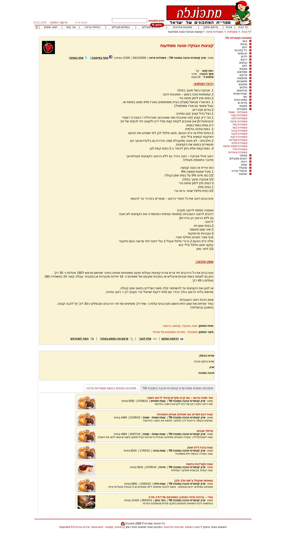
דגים (244, 47)
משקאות (242, 78)
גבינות (243, 44)
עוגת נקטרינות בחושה (199, 464)
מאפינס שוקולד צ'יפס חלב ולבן (193, 480)
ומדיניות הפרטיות (173, 527)
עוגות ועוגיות (240, 93)
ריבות (244, 161)
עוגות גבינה (159, 450)
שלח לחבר (145, 338)
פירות (162, 467)
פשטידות (232, 31)
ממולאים (242, 72)
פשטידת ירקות (239, 136)
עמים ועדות (240, 99)
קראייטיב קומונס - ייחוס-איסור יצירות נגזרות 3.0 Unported (92, 527)
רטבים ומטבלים (238, 158)
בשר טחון (160, 500)
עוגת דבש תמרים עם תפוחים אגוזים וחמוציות (185, 414)
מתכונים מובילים (151, 27)
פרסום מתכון (211, 27)
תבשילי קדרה (239, 170)
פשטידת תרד (239, 149)
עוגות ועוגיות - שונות (154, 417)
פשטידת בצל (240, 124)
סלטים (243, 87)
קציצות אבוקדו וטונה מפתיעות (185, 31)
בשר (244, 41)
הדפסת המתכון (170, 338)
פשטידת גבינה (239, 130)
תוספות (243, 174)
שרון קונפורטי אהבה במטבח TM (187, 57)
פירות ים (242, 102)
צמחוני (243, 155)
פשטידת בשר (239, 127)
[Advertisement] (79, 113)
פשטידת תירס (239, 143)
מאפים (243, 68)
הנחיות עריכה (92, 27)
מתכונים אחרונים (182, 27)
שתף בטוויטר (76, 57)
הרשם (63, 22)
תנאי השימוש (192, 527)
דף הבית (243, 27)
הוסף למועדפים (79, 338)
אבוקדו (186, 325)
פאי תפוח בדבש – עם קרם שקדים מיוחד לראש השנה (180, 397)
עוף (245, 96)
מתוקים (243, 84)
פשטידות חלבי (239, 118)
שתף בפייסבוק (100, 57)
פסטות (243, 106)
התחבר (54, 22)
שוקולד (243, 167)
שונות (244, 164)
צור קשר (71, 27)
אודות (229, 27)
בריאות (167, 325)
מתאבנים (242, 81)
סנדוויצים (242, 90)
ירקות (244, 59)
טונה (194, 325)
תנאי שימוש (50, 27)
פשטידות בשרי (239, 115)
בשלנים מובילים (121, 27)
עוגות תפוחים (158, 401)
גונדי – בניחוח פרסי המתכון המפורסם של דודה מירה (180, 497)
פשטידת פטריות (238, 140)
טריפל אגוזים (205, 431)
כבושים (243, 62)
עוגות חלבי (159, 483)
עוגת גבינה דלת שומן (200, 447)
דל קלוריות (241, 50)
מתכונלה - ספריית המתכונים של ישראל (175, 332)
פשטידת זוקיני (239, 133)
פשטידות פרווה (214, 31)
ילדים (244, 56)
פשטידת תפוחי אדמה (235, 146)
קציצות (177, 325)
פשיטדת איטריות (237, 152)
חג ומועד (242, 53)
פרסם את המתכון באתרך (114, 338)
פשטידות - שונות (238, 112)
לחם (244, 65)
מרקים (243, 75)
